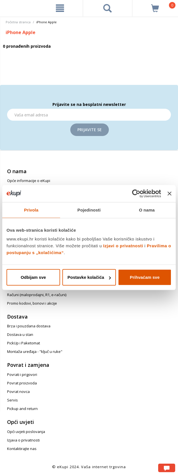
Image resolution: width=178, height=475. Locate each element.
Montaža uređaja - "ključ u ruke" (34, 351)
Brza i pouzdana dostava (28, 325)
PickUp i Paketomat (23, 343)
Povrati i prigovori (22, 374)
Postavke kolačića (89, 277)
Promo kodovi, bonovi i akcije (32, 303)
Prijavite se (89, 129)
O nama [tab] (147, 209)
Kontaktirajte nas (22, 448)
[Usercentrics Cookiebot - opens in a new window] (136, 193)
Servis (12, 400)
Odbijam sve (33, 277)
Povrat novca (18, 391)
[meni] (60, 8)
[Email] (89, 115)
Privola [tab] (31, 209)
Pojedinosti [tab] (89, 209)
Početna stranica (18, 22)
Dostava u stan (20, 334)
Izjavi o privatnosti (123, 245)
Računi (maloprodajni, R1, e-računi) (36, 294)
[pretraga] (107, 8)
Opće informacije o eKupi (28, 180)
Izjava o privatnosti (23, 440)
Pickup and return (22, 408)
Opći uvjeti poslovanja (26, 431)
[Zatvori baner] (169, 193)
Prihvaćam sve (145, 277)
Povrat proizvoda (22, 383)
